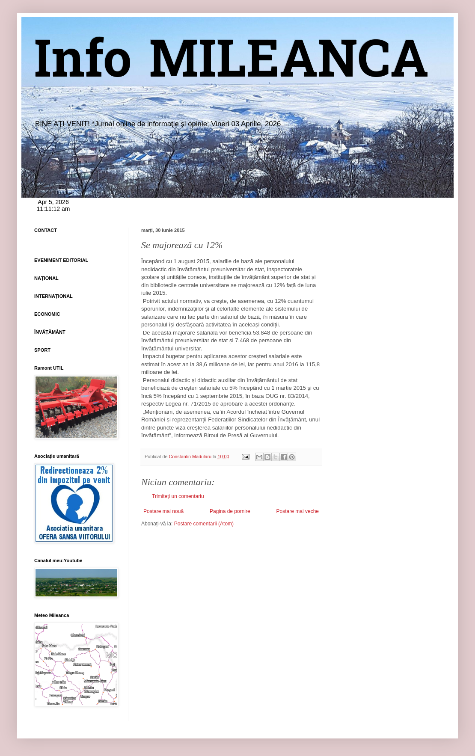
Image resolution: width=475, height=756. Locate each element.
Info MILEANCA (231, 64)
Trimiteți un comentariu (178, 496)
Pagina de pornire (230, 511)
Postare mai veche (297, 511)
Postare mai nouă (163, 511)
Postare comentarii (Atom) (204, 524)
